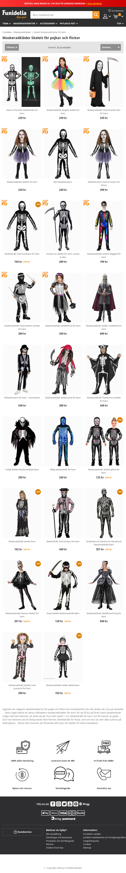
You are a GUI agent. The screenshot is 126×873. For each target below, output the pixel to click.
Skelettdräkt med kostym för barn (63, 541)
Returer (49, 844)
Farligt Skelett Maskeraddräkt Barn (22, 469)
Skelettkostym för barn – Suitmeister (22, 397)
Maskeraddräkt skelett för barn (22, 181)
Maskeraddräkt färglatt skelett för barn (63, 112)
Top (119, 23)
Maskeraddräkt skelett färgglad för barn (104, 255)
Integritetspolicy (91, 840)
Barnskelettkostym (63, 181)
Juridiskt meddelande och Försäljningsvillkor (104, 837)
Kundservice (23, 832)
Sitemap (87, 847)
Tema (5, 23)
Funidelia (6, 32)
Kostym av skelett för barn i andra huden (62, 255)
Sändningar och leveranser (59, 837)
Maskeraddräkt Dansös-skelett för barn (22, 615)
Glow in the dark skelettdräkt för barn (22, 112)
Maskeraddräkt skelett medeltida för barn (104, 327)
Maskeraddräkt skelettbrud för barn (63, 325)
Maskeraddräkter (24, 23)
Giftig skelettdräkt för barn (63, 469)
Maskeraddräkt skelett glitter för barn (104, 471)
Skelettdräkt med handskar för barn (22, 253)
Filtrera (11, 47)
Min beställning (53, 833)
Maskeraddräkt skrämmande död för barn (103, 112)
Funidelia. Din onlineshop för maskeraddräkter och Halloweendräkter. (14, 14)
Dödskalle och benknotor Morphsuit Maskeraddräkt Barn (104, 543)
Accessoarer (47, 23)
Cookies (87, 844)
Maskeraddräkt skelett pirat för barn (63, 397)
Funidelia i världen (92, 833)
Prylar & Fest (67, 23)
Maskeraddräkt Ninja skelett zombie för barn (22, 327)
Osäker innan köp (54, 847)
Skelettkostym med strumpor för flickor (104, 183)
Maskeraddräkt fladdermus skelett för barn (104, 399)
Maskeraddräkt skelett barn (22, 541)
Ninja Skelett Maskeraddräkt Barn (63, 613)
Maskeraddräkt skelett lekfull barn (63, 685)
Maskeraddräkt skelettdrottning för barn (104, 615)
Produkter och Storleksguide (60, 840)
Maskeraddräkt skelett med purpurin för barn (22, 687)
